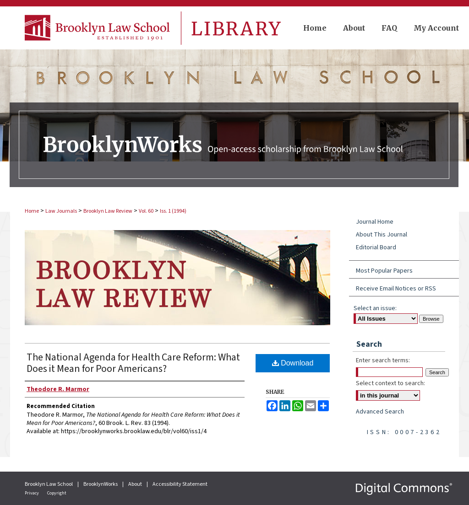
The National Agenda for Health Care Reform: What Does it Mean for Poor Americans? (133, 363)
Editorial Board (376, 247)
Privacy (32, 493)
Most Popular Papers (384, 270)
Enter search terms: (383, 360)
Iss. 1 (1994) (173, 211)
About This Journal (381, 234)
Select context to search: (390, 383)
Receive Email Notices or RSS (396, 288)
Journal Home (374, 221)
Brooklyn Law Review (107, 211)
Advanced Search (380, 411)
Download (293, 363)
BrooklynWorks (101, 484)
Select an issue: (375, 308)
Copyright (56, 493)
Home (32, 211)
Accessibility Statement (180, 484)
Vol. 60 (146, 211)
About (135, 484)
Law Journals (61, 211)
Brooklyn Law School (49, 484)
